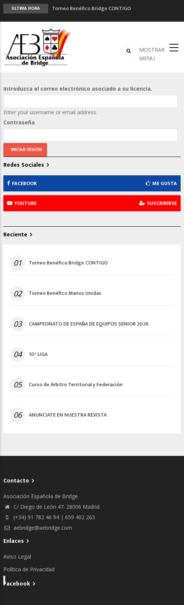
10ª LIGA (38, 354)
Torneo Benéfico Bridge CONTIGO (91, 8)
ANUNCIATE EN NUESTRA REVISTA (68, 415)
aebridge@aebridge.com (37, 527)
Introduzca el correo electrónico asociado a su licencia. (77, 88)
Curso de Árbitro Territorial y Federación (76, 384)
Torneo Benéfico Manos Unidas (65, 293)
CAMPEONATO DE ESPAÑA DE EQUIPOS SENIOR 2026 (88, 324)
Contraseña (19, 122)
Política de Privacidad (29, 569)
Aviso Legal (17, 556)
